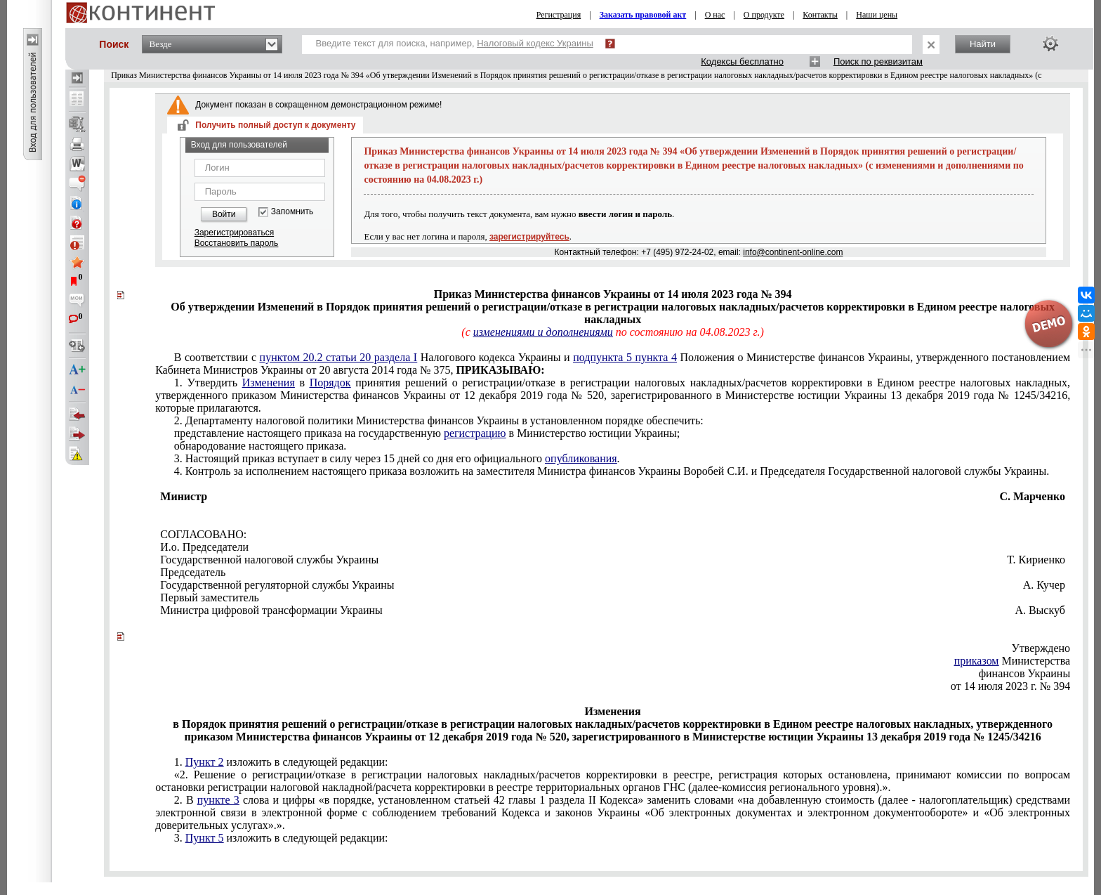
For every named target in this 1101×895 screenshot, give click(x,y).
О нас (715, 15)
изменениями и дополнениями (543, 332)
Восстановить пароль (237, 243)
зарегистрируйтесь (529, 237)
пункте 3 (218, 800)
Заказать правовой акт (643, 15)
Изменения (268, 382)
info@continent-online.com (793, 252)
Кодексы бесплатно (742, 61)
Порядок (330, 382)
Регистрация (558, 15)
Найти (983, 44)
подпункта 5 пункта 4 (625, 357)
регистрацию (475, 433)
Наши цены (876, 15)
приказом (976, 661)
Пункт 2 (204, 762)
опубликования (581, 458)
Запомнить (292, 211)
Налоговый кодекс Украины (535, 43)
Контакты (820, 15)
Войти (224, 214)
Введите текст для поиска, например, (454, 43)
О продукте (764, 15)
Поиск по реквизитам (878, 61)
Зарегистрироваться (234, 232)
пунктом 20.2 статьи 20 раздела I (339, 357)
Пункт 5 (204, 838)
